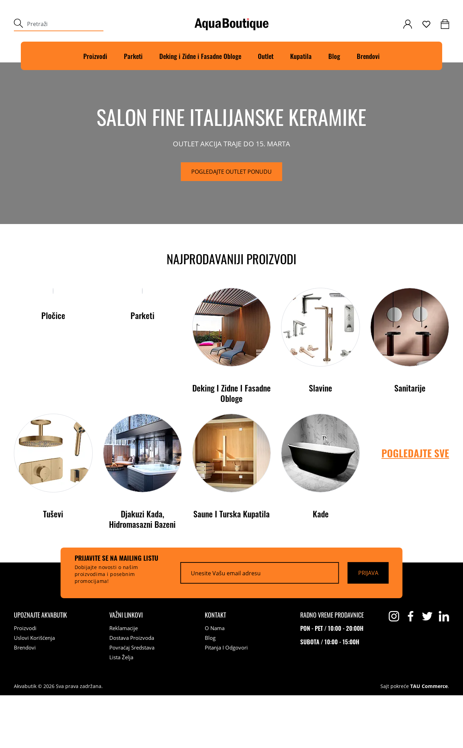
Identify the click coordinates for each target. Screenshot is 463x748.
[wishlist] (426, 24)
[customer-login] (407, 24)
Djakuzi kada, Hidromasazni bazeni (142, 571)
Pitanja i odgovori (226, 700)
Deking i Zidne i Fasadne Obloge (231, 445)
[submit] (18, 24)
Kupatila (301, 56)
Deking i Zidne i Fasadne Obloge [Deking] (200, 56)
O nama (215, 680)
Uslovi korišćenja (34, 690)
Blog (334, 56)
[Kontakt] (215, 667)
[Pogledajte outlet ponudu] (231, 198)
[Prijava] (368, 625)
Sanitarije (410, 440)
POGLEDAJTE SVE (415, 505)
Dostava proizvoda (131, 690)
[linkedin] (444, 669)
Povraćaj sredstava (131, 700)
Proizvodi (95, 56)
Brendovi (368, 56)
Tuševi (53, 566)
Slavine (320, 440)
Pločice (53, 440)
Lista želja (121, 709)
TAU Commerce (429, 739)
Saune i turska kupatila (231, 566)
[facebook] (410, 669)
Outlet (265, 56)
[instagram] (394, 669)
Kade (321, 566)
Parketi (133, 56)
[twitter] (427, 669)
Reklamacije (123, 680)
